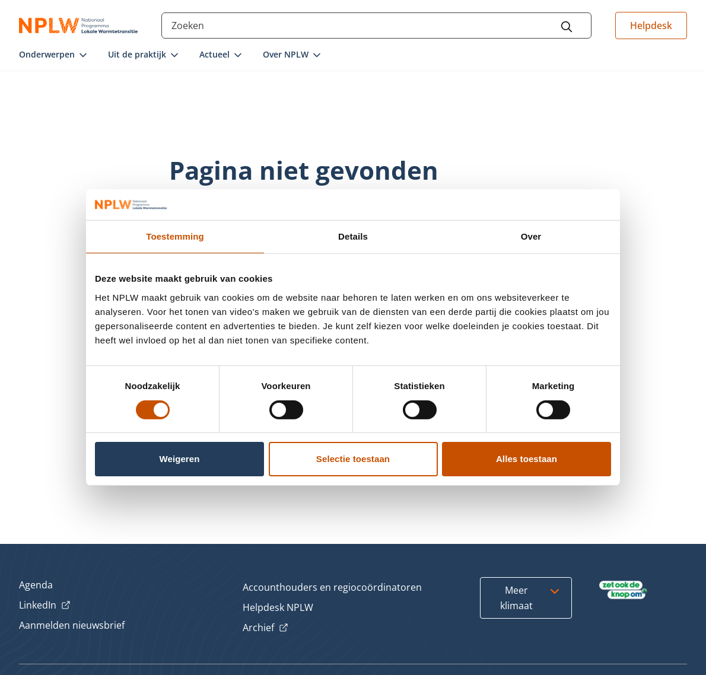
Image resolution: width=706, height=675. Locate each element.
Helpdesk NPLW (278, 607)
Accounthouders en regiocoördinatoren (332, 587)
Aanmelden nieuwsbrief (72, 625)
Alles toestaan (526, 459)
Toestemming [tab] (175, 236)
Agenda (36, 584)
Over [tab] (531, 236)
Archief (265, 628)
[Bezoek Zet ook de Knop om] (623, 590)
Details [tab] (353, 236)
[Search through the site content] (376, 25)
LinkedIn (45, 605)
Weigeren (179, 459)
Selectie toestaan (353, 459)
